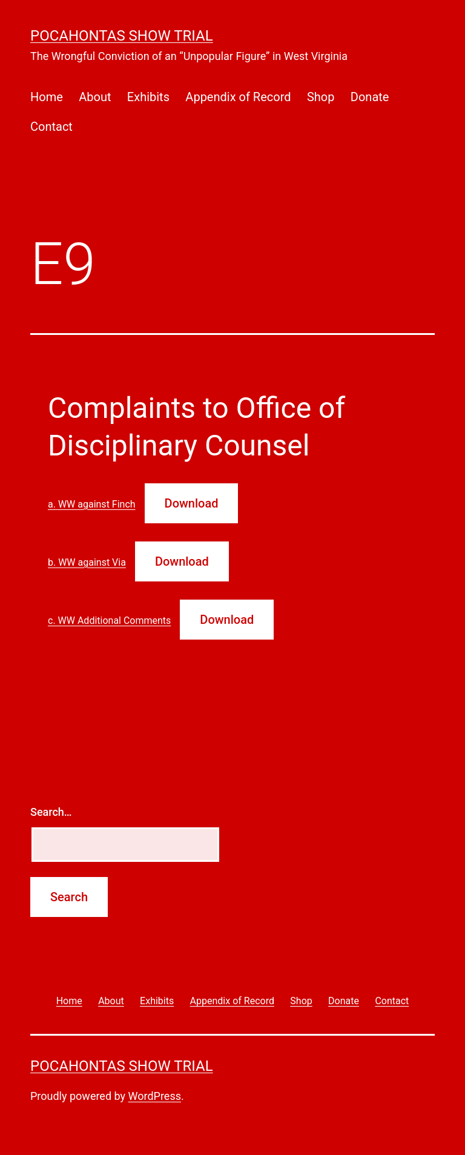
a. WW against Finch (92, 504)
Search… (51, 812)
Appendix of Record (238, 97)
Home (46, 97)
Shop (321, 97)
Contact (51, 126)
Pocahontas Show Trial (121, 35)
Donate (370, 97)
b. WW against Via (87, 562)
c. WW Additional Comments (109, 620)
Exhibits (148, 97)
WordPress (154, 1096)
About (95, 97)
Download (192, 503)
